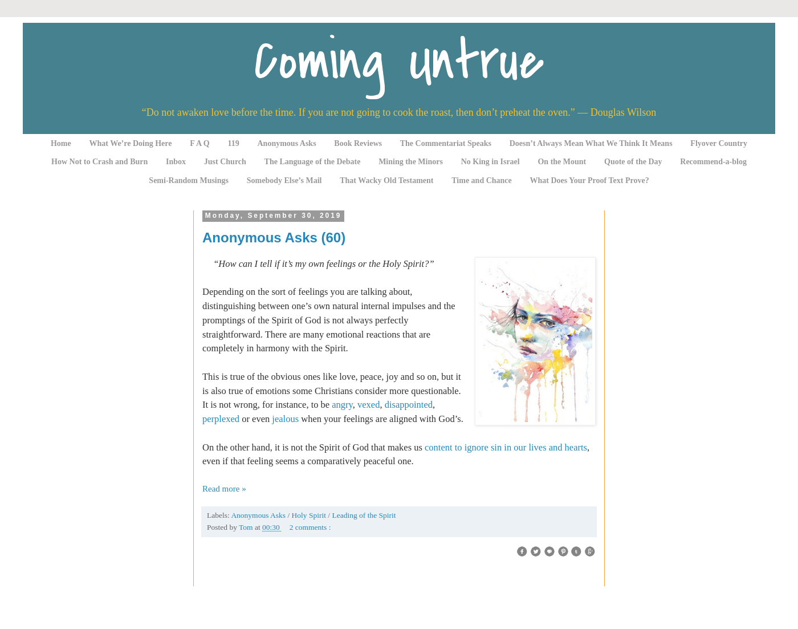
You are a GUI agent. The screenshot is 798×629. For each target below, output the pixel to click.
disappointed (409, 404)
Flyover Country (718, 143)
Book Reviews (358, 143)
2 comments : (310, 527)
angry (342, 404)
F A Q (200, 143)
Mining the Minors (410, 161)
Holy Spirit (310, 515)
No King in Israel (490, 161)
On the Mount (562, 161)
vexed (368, 404)
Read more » (224, 488)
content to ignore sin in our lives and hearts (506, 447)
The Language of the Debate (312, 161)
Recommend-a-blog (713, 161)
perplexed (220, 418)
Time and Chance (481, 180)
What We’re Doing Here (130, 143)
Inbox (176, 161)
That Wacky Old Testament (386, 180)
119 (233, 143)
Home (61, 143)
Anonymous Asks (287, 143)
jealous (285, 418)
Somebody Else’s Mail (284, 180)
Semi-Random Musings (189, 180)
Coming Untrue (399, 61)
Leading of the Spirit (364, 515)
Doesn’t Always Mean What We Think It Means (591, 143)
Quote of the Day (633, 161)
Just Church (225, 161)
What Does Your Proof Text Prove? (589, 180)
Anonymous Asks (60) (273, 237)
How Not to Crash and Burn (99, 161)
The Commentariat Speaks (445, 143)
